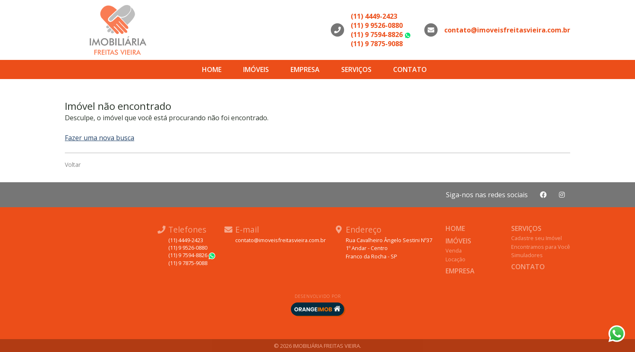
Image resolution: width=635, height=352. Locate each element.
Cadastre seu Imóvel (536, 238)
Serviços (356, 69)
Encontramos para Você (540, 246)
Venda (453, 250)
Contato (410, 69)
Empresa (305, 69)
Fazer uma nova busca (99, 137)
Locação (455, 259)
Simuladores (527, 255)
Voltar (73, 165)
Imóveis (256, 69)
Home (212, 69)
